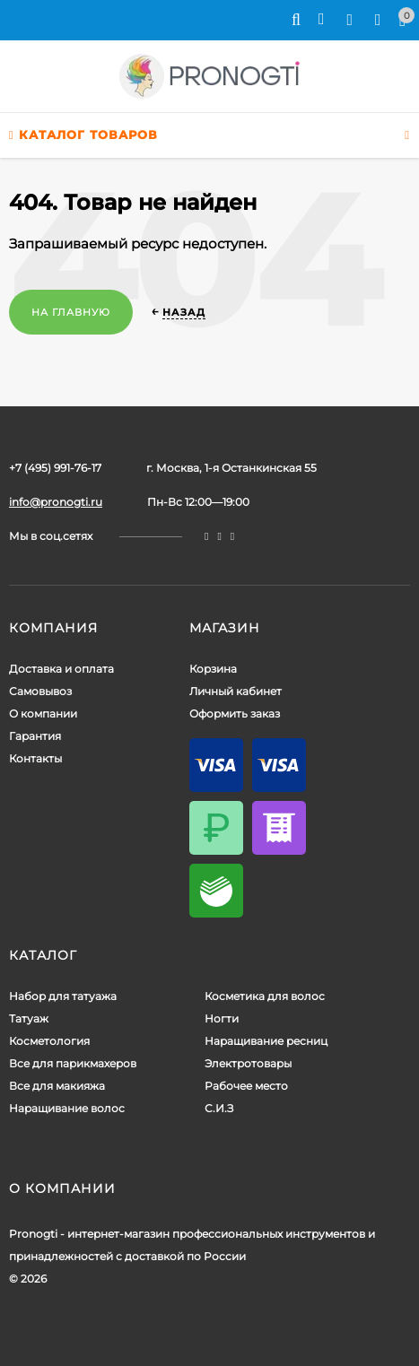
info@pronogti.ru (55, 502)
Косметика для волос (265, 996)
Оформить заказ (234, 713)
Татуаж (28, 1018)
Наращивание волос (67, 1108)
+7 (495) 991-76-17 (55, 467)
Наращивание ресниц (266, 1041)
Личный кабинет (235, 691)
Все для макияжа (57, 1085)
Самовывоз (40, 691)
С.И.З (219, 1108)
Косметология (49, 1041)
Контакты (35, 758)
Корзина (213, 668)
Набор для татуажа (63, 996)
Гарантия (35, 736)
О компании (43, 713)
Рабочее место (246, 1085)
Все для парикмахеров (72, 1063)
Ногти (222, 1018)
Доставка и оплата (61, 668)
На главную (70, 312)
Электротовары (248, 1063)
